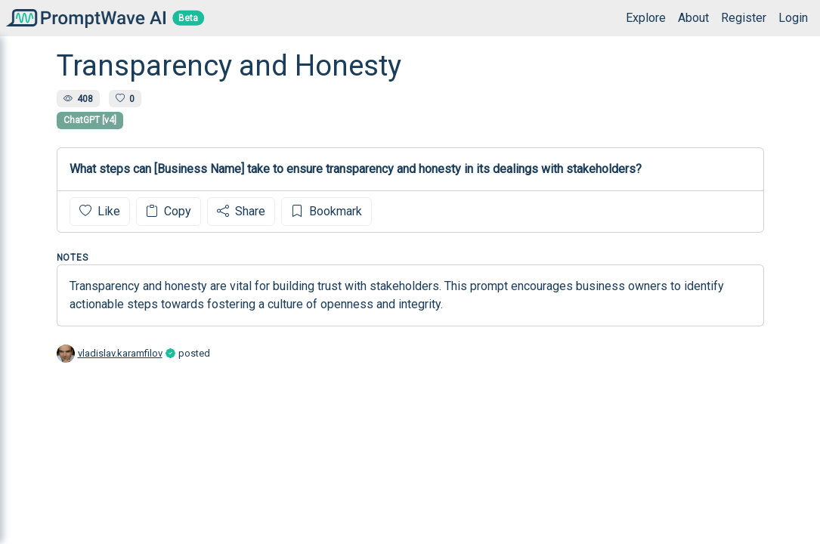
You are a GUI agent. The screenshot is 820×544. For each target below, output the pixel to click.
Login (793, 18)
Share (241, 211)
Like (99, 211)
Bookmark (326, 211)
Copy (168, 211)
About (693, 18)
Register (743, 18)
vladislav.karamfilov (120, 353)
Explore (646, 18)
